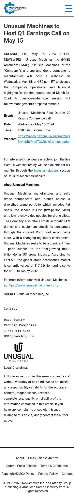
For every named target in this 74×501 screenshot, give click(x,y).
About (20, 458)
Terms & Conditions (54, 466)
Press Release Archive (43, 458)
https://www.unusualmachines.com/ (33, 285)
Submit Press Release (21, 466)
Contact (67, 474)
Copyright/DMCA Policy (17, 474)
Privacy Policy (48, 474)
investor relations (46, 170)
